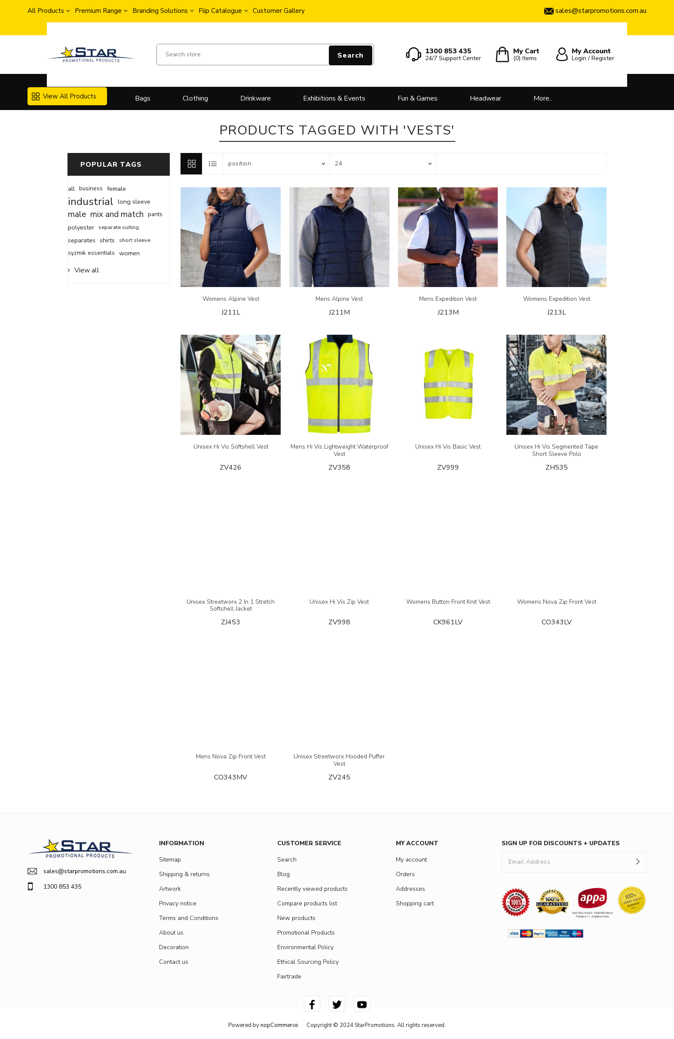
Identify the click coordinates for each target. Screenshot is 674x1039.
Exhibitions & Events (334, 98)
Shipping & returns (184, 874)
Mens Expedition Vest (448, 299)
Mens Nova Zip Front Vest (231, 757)
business (91, 188)
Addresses (410, 889)
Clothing (195, 98)
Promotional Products (306, 933)
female (116, 188)
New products (296, 918)
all (71, 188)
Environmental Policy (305, 947)
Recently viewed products (312, 889)
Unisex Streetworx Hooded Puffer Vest (339, 760)
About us (171, 933)
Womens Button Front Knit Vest (448, 602)
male (77, 214)
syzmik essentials (91, 253)
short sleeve (134, 240)
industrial (90, 201)
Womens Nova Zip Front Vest (556, 602)
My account (411, 860)
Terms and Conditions (188, 918)
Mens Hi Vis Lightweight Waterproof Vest (339, 450)
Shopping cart (415, 903)
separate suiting (118, 227)
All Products (46, 10)
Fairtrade (289, 976)
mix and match (117, 214)
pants (155, 214)
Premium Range (98, 10)
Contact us (173, 962)
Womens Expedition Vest (556, 299)
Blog (283, 874)
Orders (405, 874)
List (213, 163)
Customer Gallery (279, 10)
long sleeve (134, 201)
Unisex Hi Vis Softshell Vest (230, 447)
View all (86, 270)
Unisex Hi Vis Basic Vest (448, 447)
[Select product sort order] (276, 163)
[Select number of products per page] (383, 163)
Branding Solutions (160, 10)
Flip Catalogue (220, 10)
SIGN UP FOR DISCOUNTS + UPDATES (561, 843)
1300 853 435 (54, 886)
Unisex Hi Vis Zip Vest (339, 602)
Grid (191, 163)
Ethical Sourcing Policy (308, 962)
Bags (142, 98)
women (129, 253)
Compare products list (307, 903)
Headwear (485, 98)
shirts (107, 240)
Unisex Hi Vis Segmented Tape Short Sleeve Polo (556, 450)
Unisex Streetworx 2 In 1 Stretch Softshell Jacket (231, 606)
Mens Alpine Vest (339, 299)
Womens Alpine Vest (230, 299)
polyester (81, 227)
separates (81, 240)
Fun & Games (418, 98)
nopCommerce (279, 1025)
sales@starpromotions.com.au (77, 871)
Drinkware (255, 98)
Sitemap (170, 860)
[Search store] (265, 54)
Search (350, 55)
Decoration (174, 947)
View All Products (64, 96)
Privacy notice (177, 903)
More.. (542, 98)
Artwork (170, 889)
